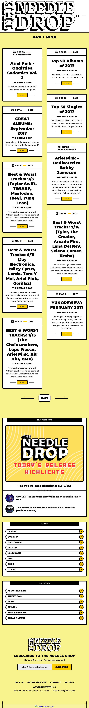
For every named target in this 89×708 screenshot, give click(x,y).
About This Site (36, 682)
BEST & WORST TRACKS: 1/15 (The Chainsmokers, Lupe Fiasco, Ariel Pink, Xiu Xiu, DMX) (22, 344)
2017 (75, 52)
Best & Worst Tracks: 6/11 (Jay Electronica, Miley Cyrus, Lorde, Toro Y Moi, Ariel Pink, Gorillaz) (22, 266)
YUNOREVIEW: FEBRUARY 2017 (66, 305)
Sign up (19, 682)
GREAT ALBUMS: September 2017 (22, 126)
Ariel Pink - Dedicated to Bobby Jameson (67, 165)
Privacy (69, 682)
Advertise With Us (44, 687)
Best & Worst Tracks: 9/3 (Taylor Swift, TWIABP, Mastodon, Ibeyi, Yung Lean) (22, 188)
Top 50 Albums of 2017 (67, 63)
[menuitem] (19, 682)
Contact (55, 682)
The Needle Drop (22, 82)
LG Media (44, 691)
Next (44, 398)
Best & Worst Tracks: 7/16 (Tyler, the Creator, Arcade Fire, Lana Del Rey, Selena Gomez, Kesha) (67, 239)
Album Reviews (22, 54)
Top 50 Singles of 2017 (66, 109)
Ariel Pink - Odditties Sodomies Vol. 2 (22, 70)
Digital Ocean (68, 691)
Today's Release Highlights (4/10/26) (44, 485)
